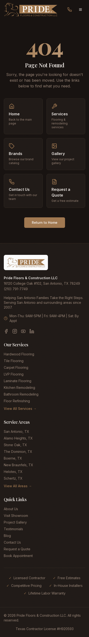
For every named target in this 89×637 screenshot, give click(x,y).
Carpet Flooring (16, 367)
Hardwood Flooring (19, 354)
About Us (11, 509)
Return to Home (44, 222)
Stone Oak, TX (15, 445)
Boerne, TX (13, 458)
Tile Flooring (13, 361)
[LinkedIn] (31, 331)
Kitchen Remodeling (19, 387)
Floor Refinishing (17, 401)
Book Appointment (18, 556)
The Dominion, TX (18, 452)
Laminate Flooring (17, 381)
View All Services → (20, 409)
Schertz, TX (13, 478)
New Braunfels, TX (18, 465)
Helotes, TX (13, 472)
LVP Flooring (13, 374)
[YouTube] (23, 331)
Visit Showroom (16, 516)
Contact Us (12, 542)
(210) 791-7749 (16, 289)
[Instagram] (14, 331)
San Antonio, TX (16, 431)
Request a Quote (17, 549)
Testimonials (13, 529)
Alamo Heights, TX (18, 438)
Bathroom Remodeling (21, 394)
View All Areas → (18, 486)
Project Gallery (15, 522)
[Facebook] (6, 331)
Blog (7, 536)
